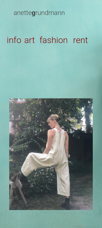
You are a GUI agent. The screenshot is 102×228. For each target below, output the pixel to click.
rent (80, 40)
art (29, 40)
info (14, 40)
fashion (53, 40)
